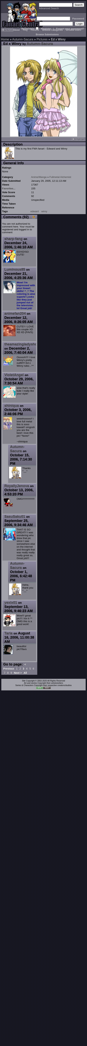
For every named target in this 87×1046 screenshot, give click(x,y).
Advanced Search (49, 8)
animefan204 (15, 313)
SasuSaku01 (14, 516)
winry (44, 211)
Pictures (42, 39)
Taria (8, 633)
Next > (18, 673)
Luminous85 (14, 269)
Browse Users (73, 30)
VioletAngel (14, 375)
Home (5, 39)
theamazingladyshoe (21, 344)
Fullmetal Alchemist (60, 177)
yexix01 (10, 602)
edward (34, 211)
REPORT (77, 139)
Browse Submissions (47, 34)
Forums (35, 30)
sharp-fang (13, 239)
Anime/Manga (39, 177)
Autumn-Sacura (22, 39)
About (16, 30)
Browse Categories (52, 30)
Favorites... (8, 188)
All (25, 673)
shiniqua (11, 405)
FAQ (25, 30)
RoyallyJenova (16, 486)
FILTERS (7, 30)
